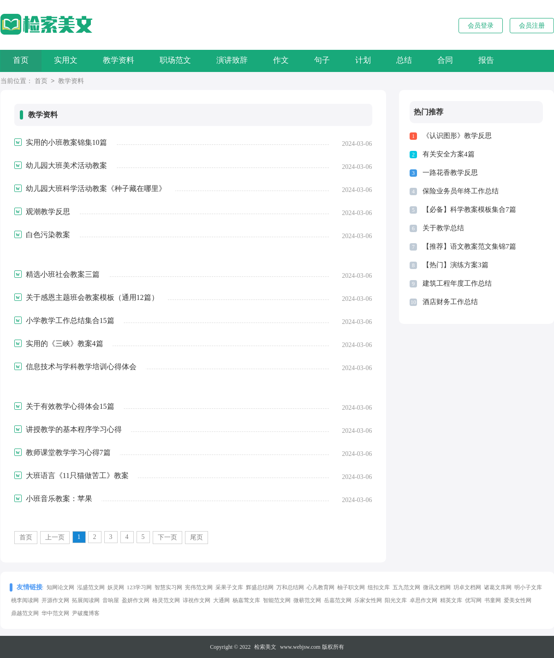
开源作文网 (55, 600)
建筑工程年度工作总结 (457, 283)
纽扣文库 (379, 587)
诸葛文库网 (498, 587)
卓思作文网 (423, 600)
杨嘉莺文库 (246, 600)
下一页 (167, 537)
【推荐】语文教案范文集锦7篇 (469, 246)
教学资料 (127, 60)
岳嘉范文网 (337, 600)
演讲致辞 (246, 60)
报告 (520, 60)
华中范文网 (55, 613)
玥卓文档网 (467, 587)
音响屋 (110, 600)
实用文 (71, 60)
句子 (343, 60)
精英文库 (451, 600)
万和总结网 (290, 587)
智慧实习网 (168, 587)
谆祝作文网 (196, 600)
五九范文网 (406, 587)
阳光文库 (396, 600)
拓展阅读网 (86, 600)
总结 (432, 60)
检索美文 (265, 647)
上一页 (55, 537)
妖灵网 (115, 587)
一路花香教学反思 (450, 172)
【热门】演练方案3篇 (455, 265)
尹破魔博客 (86, 613)
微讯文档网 (437, 587)
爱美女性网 (517, 600)
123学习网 (139, 587)
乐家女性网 (368, 600)
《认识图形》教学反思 (457, 135)
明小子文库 (528, 587)
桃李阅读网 (25, 600)
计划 (387, 60)
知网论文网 (60, 587)
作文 (299, 60)
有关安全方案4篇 (449, 154)
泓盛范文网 (91, 587)
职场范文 (187, 60)
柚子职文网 (351, 587)
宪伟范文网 (199, 587)
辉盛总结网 (260, 587)
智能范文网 (277, 600)
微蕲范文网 (307, 600)
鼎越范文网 (25, 613)
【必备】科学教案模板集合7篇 (469, 209)
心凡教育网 (320, 587)
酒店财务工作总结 (450, 301)
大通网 (221, 600)
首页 (22, 60)
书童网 (492, 600)
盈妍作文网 (135, 600)
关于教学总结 (443, 228)
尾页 (196, 537)
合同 (476, 60)
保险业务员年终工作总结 (461, 191)
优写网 (473, 600)
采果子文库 (229, 587)
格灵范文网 (166, 600)
